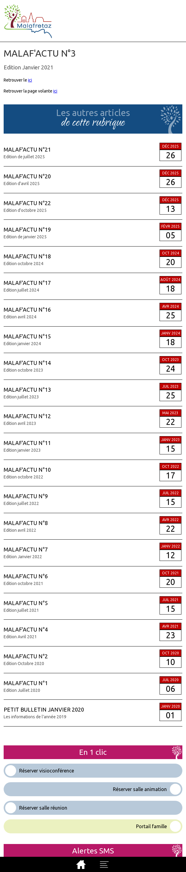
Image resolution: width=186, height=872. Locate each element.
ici (30, 80)
